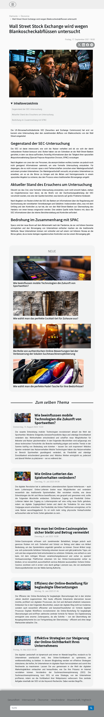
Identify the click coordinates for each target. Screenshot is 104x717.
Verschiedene (58, 699)
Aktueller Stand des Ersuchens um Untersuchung (32, 114)
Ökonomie (25, 16)
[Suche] (49, 708)
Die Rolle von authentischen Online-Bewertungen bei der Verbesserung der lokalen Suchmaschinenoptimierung (45, 352)
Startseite (13, 16)
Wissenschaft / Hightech (79, 699)
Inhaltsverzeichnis (26, 103)
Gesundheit (13, 699)
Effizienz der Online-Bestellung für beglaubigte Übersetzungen (61, 585)
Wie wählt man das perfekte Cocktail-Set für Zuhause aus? (45, 318)
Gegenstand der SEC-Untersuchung (27, 109)
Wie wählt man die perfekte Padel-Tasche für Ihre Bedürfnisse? (48, 386)
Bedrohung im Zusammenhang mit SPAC (29, 120)
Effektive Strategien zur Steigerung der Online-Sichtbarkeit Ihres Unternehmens (62, 642)
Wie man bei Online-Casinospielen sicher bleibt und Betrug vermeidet (62, 530)
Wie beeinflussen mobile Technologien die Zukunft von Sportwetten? (44, 284)
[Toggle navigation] (12, 4)
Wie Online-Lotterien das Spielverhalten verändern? (55, 475)
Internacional (28, 699)
